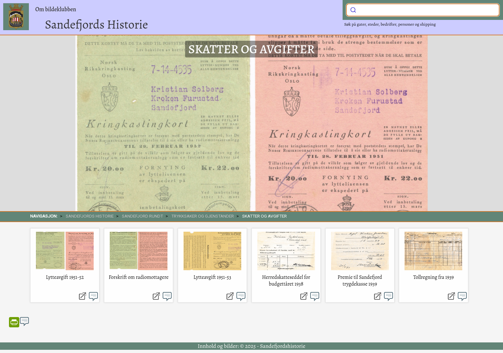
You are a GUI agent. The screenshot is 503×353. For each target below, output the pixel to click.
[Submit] (353, 9)
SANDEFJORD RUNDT (142, 216)
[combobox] (423, 10)
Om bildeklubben (55, 9)
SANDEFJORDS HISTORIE (90, 216)
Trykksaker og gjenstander (202, 216)
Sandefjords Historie (96, 24)
